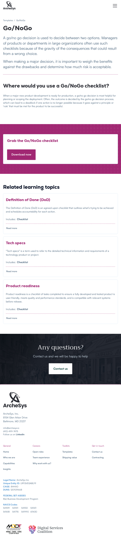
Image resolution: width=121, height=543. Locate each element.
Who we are (9, 457)
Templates (67, 451)
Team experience (41, 457)
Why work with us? (42, 463)
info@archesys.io (11, 428)
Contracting (98, 457)
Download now (21, 154)
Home (6, 451)
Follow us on (13, 434)
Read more (11, 228)
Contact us (60, 368)
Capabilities (9, 463)
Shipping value (69, 457)
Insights (7, 469)
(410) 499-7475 (10, 431)
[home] (9, 5)
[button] (114, 6)
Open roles (38, 451)
